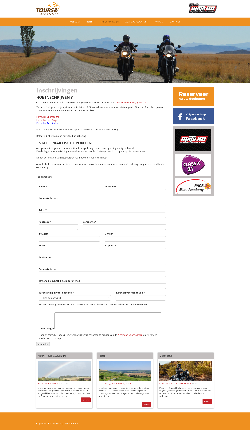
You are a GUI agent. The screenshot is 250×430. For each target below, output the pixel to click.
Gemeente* (89, 221)
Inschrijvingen (111, 21)
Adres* (43, 210)
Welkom (75, 21)
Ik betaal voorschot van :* (130, 292)
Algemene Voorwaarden (130, 334)
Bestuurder (45, 257)
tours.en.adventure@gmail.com (131, 102)
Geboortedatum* (49, 198)
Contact (175, 21)
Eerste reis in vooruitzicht (49, 383)
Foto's (159, 21)
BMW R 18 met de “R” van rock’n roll (175, 383)
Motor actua (165, 355)
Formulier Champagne (47, 116)
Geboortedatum (48, 269)
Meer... (86, 399)
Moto (42, 245)
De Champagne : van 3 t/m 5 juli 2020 (115, 383)
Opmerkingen (47, 328)
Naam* (43, 186)
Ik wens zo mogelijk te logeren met (59, 280)
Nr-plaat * (110, 245)
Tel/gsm (43, 233)
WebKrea (73, 423)
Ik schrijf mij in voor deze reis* (56, 292)
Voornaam (111, 186)
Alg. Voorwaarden (136, 21)
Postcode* (45, 221)
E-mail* (109, 233)
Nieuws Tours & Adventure (52, 355)
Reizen (90, 21)
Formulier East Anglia (47, 119)
